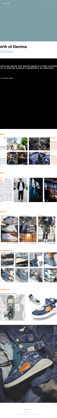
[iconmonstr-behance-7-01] (31, 412)
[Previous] (6, 19)
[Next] (50, 19)
